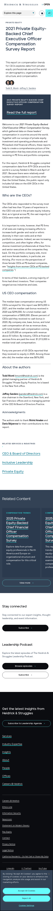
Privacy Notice (8, 844)
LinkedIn (10, 869)
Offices (6, 776)
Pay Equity (7, 832)
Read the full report (22, 112)
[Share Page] (42, 13)
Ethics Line (7, 807)
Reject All (26, 898)
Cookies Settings (26, 906)
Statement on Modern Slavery (15, 826)
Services (7, 736)
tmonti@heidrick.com (26, 376)
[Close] (49, 874)
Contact (6, 838)
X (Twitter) (26, 869)
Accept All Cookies (26, 891)
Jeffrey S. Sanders (28, 88)
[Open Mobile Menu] (46, 4)
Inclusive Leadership (17, 462)
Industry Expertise (12, 744)
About (5, 760)
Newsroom (7, 819)
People (6, 768)
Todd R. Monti (12, 88)
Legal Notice (8, 850)
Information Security (11, 813)
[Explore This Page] (19, 13)
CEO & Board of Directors (21, 453)
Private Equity (13, 471)
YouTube (42, 869)
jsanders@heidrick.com (31, 394)
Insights (6, 752)
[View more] (26, 583)
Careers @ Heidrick (12, 784)
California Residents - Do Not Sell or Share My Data (25, 857)
